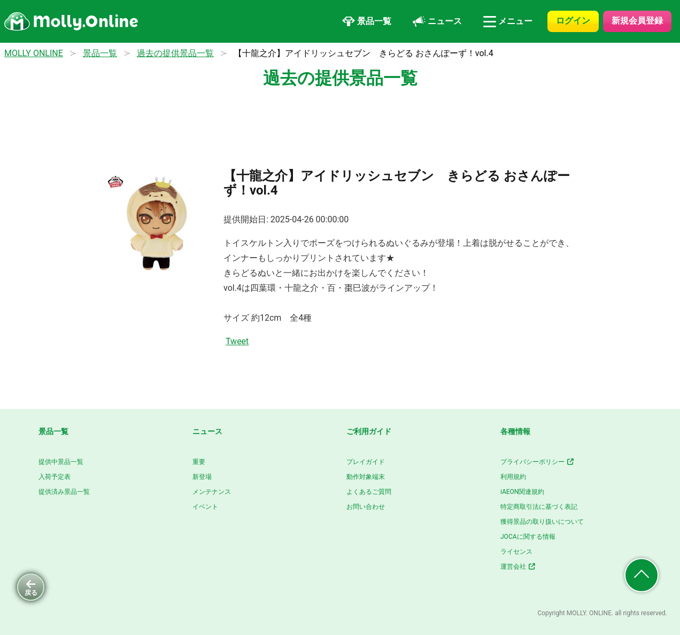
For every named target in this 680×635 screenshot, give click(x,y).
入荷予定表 (54, 477)
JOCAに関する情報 (527, 536)
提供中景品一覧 (60, 462)
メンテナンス (211, 491)
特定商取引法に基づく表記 (538, 506)
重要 (198, 462)
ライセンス (516, 551)
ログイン (573, 21)
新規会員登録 (637, 21)
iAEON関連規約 (522, 491)
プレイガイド (365, 462)
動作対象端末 (365, 477)
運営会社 (518, 566)
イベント (205, 506)
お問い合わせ (365, 506)
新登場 (202, 477)
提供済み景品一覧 (64, 491)
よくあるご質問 (368, 491)
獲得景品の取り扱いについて (542, 521)
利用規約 (513, 477)
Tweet (237, 341)
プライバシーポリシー (537, 462)
